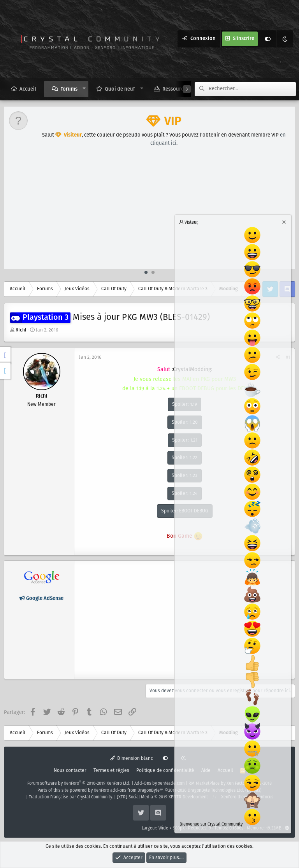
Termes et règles (111, 770)
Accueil (27, 89)
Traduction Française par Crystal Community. (71, 797)
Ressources (175, 89)
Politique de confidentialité (165, 770)
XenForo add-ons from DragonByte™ (129, 790)
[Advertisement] (150, 210)
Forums (68, 89)
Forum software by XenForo (78, 783)
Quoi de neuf (120, 89)
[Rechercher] (252, 89)
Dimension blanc (131, 758)
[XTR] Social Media (162, 797)
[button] (84, 88)
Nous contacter (70, 770)
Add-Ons (142, 783)
